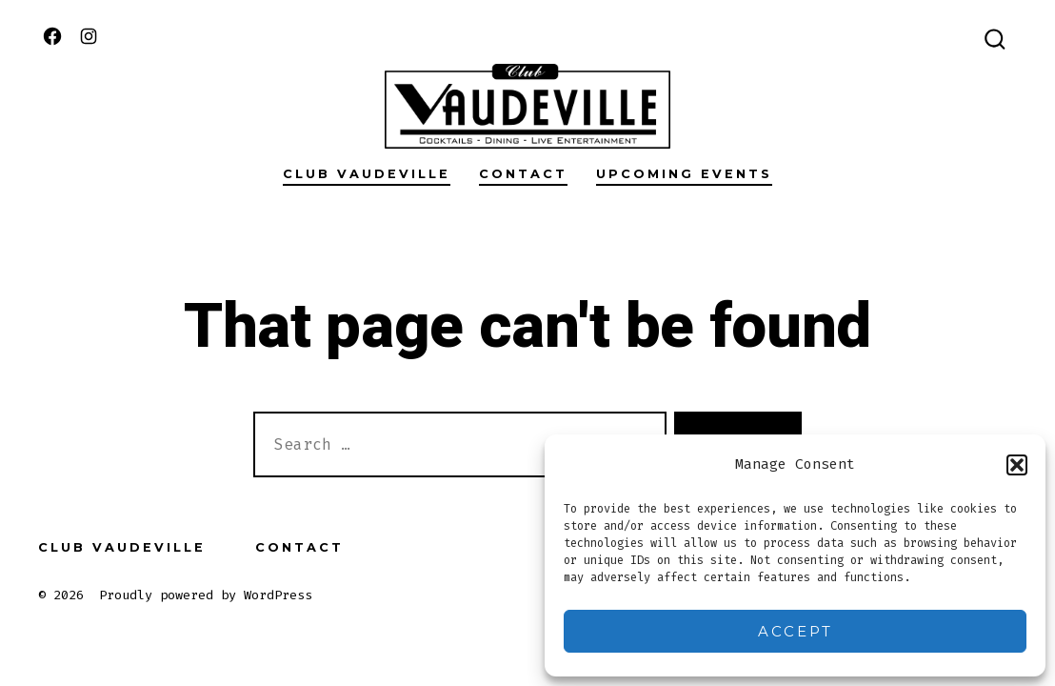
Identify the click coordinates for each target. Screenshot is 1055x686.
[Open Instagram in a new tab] (88, 36)
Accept (795, 631)
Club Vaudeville (366, 174)
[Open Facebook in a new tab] (52, 36)
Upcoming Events (684, 174)
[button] (1016, 464)
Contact (523, 174)
